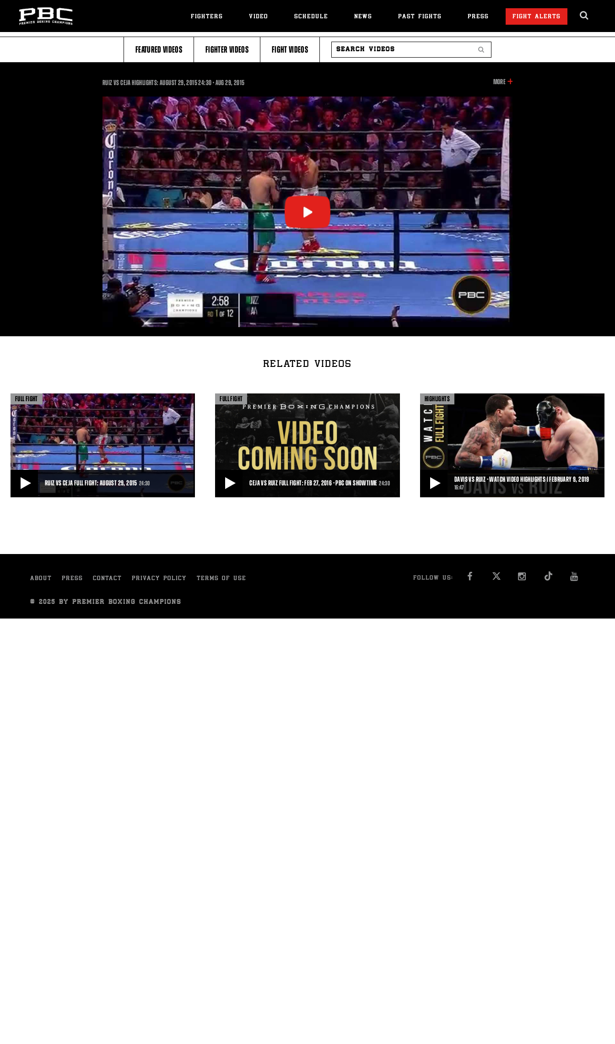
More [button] (499, 81)
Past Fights (420, 17)
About (41, 579)
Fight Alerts (536, 17)
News (363, 17)
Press (478, 17)
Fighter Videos (226, 49)
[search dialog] (584, 16)
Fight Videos (290, 49)
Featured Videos (158, 49)
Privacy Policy (159, 579)
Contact (107, 579)
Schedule (311, 17)
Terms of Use (221, 579)
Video (258, 17)
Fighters (207, 17)
